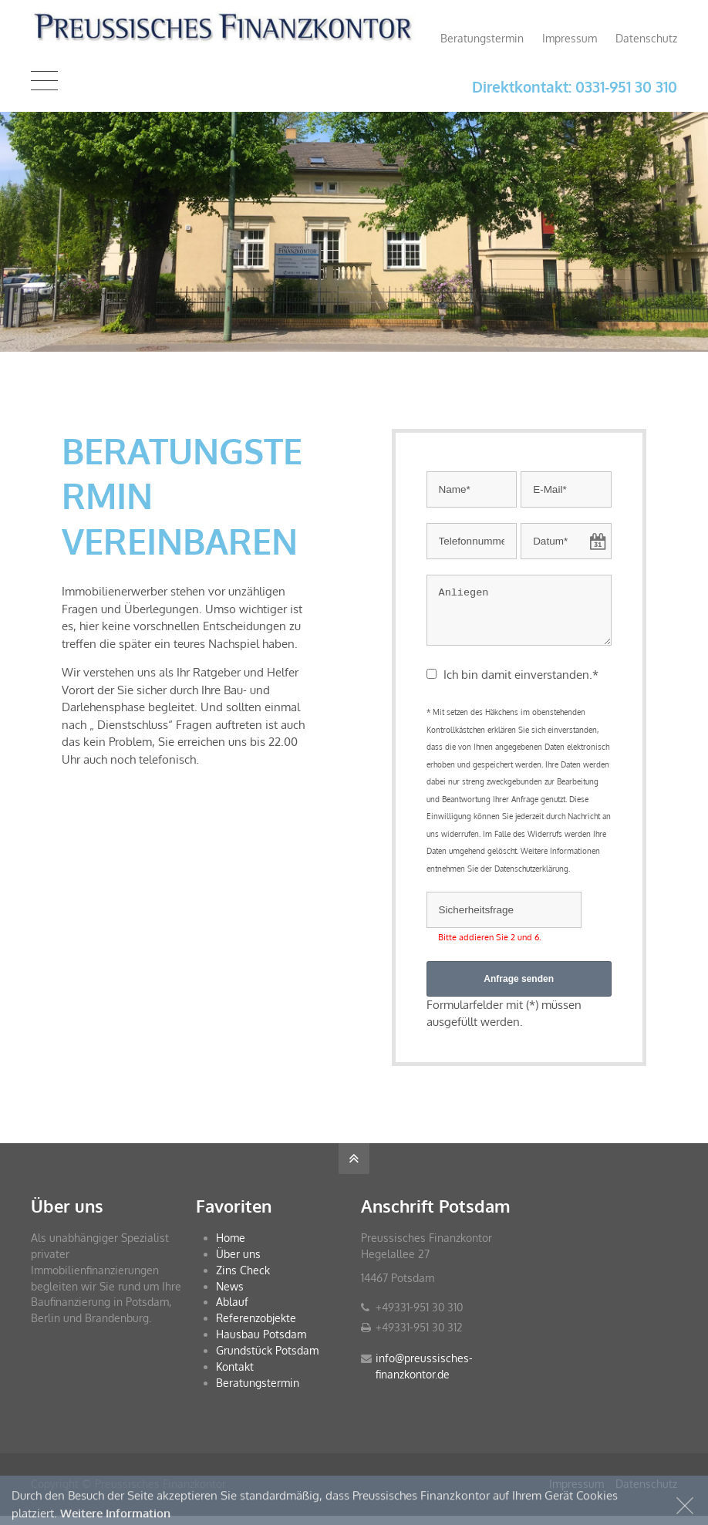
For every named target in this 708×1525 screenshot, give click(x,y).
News (230, 1295)
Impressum (569, 38)
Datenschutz (646, 38)
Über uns (238, 1263)
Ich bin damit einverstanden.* (520, 683)
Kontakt (235, 1375)
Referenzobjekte (256, 1327)
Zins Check (243, 1279)
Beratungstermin (482, 38)
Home (230, 1246)
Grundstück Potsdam (267, 1359)
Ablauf (232, 1311)
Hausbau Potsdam (261, 1343)
